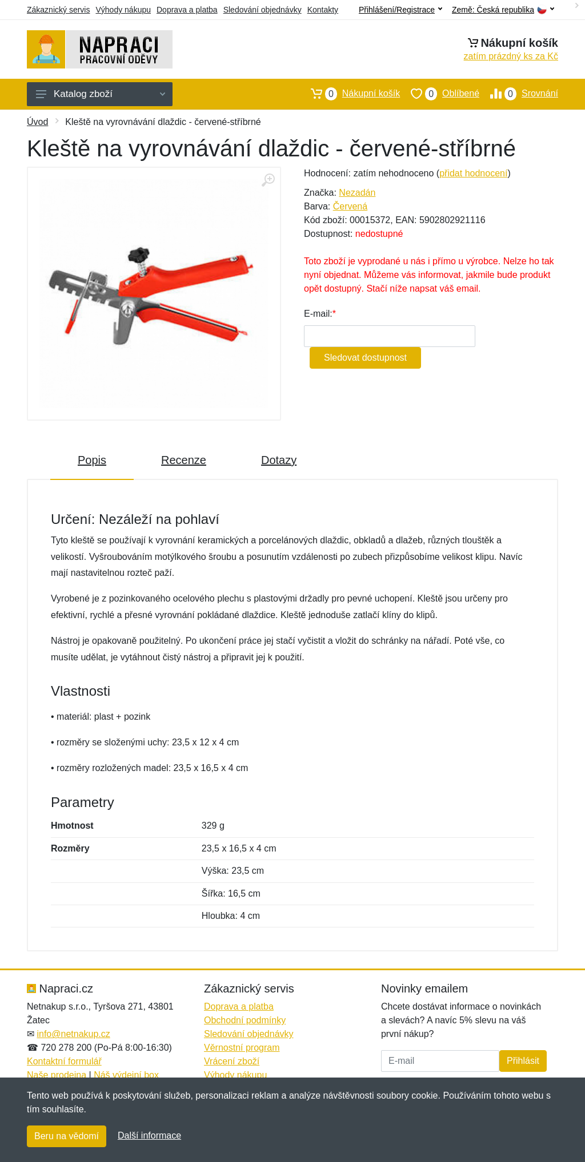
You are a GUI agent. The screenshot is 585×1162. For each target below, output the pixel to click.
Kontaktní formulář (64, 1061)
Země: (503, 10)
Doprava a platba (187, 9)
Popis (92, 460)
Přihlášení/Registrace (400, 10)
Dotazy (278, 460)
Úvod (37, 122)
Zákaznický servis (58, 9)
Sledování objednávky (262, 9)
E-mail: (318, 313)
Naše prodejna (56, 1075)
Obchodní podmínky (245, 1020)
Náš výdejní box (126, 1075)
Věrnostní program (242, 1047)
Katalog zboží (100, 93)
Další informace (149, 1135)
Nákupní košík (350, 94)
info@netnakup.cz (73, 1034)
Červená (350, 206)
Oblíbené (439, 94)
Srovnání (518, 94)
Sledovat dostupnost (365, 357)
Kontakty (322, 9)
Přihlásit (523, 1061)
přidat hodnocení (473, 173)
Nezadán (357, 192)
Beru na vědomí (66, 1136)
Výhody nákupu (123, 9)
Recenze (183, 460)
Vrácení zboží (231, 1061)
